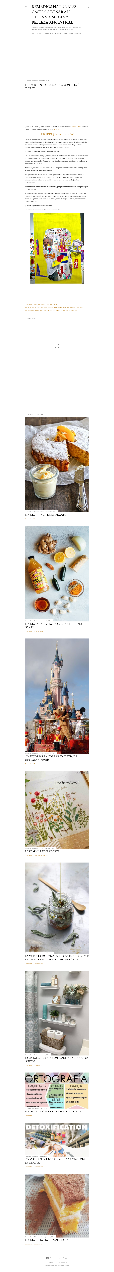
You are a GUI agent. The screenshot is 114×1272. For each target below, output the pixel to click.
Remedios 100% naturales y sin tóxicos (62, 34)
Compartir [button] (28, 304)
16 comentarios (38, 631)
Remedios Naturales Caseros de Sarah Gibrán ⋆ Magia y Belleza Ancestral (54, 14)
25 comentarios (38, 764)
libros (41, 310)
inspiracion (35, 310)
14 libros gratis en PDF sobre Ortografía (54, 1111)
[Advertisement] (57, 58)
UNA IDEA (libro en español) (57, 134)
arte (33, 307)
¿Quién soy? (37, 34)
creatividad (57, 307)
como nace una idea (46, 307)
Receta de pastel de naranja (45, 515)
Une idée (57, 129)
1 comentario (38, 1065)
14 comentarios (38, 519)
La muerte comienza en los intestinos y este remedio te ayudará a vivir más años (57, 957)
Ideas (81, 307)
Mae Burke (63, 1262)
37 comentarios (38, 1167)
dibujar (63, 307)
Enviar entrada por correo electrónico (45, 304)
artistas (37, 307)
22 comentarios (38, 963)
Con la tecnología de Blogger (57, 1258)
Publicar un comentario (41, 855)
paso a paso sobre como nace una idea (65, 310)
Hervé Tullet (76, 127)
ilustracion (28, 310)
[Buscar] (87, 6)
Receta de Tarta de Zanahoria (46, 1240)
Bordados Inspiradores (42, 851)
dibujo (69, 307)
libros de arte (48, 310)
